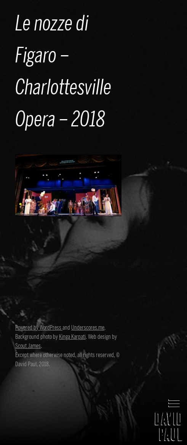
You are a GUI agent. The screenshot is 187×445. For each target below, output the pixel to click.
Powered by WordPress (38, 328)
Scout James (28, 346)
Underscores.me (87, 328)
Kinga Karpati (72, 337)
